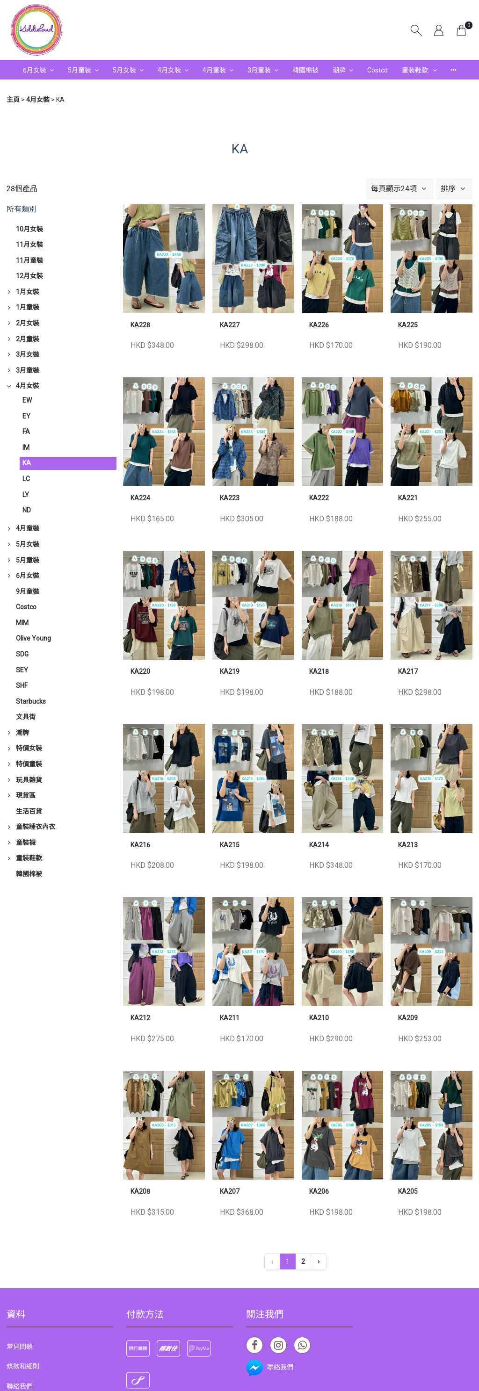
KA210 (319, 1018)
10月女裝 (29, 229)
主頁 (13, 99)
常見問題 (20, 1346)
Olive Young (33, 638)
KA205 (408, 1191)
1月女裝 (27, 291)
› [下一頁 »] (318, 1261)
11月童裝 (29, 260)
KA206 (319, 1191)
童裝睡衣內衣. (36, 826)
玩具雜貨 (29, 780)
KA (26, 463)
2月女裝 (27, 323)
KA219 (230, 671)
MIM (22, 623)
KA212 (140, 1018)
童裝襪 (26, 842)
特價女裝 (29, 748)
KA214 (319, 845)
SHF (22, 685)
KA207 (230, 1191)
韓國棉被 (305, 70)
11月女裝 (29, 244)
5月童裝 (79, 70)
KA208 (140, 1191)
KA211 (230, 1018)
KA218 (319, 671)
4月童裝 (214, 70)
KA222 (319, 498)
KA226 (319, 325)
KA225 (408, 325)
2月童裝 (27, 339)
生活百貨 (29, 811)
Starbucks (31, 701)
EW (27, 400)
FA (26, 431)
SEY (22, 670)
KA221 (408, 498)
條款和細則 (23, 1366)
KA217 (408, 671)
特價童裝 (29, 764)
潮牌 (339, 70)
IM (25, 447)
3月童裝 (259, 70)
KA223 (230, 498)
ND (26, 510)
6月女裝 (34, 70)
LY (25, 494)
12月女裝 (29, 276)
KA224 (140, 498)
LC (26, 479)
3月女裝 (27, 354)
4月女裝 (169, 70)
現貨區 (26, 795)
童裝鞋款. (415, 70)
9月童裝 (27, 591)
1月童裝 (27, 307)
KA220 (140, 671)
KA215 (230, 845)
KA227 (230, 325)
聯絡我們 (20, 1386)
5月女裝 (124, 70)
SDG (22, 654)
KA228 (140, 325)
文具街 (26, 717)
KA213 (408, 845)
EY (26, 416)
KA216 (140, 845)
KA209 (408, 1018)
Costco (377, 70)
